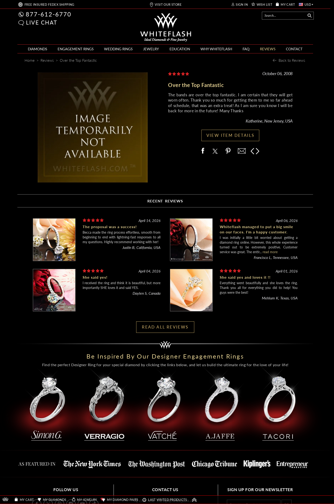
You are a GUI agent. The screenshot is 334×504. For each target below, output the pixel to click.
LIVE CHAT (41, 22)
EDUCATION (179, 49)
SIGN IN (242, 4)
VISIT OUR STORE (168, 4)
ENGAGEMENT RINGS (76, 49)
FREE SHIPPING (50, 4)
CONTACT (294, 49)
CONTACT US (165, 489)
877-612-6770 (48, 14)
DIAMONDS (37, 49)
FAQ (246, 49)
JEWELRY (151, 49)
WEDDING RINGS (118, 49)
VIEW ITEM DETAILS (230, 135)
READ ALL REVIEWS (165, 326)
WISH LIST (265, 4)
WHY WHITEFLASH (216, 49)
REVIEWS (267, 49)
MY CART (288, 4)
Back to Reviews (292, 60)
